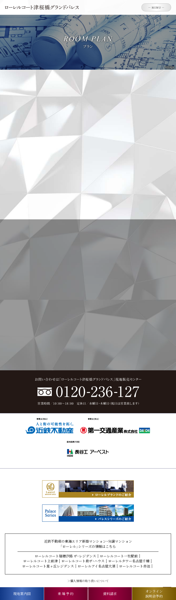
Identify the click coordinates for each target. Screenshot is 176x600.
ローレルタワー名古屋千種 (128, 560)
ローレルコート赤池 (134, 566)
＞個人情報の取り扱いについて (88, 580)
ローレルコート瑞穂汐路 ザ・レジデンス (65, 555)
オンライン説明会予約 (154, 594)
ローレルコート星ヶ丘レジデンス (48, 566)
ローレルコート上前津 (40, 560)
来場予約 (66, 593)
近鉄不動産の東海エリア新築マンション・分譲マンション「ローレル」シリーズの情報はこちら (88, 544)
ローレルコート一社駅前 (119, 555)
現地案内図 (22, 593)
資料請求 (110, 593)
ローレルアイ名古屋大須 (96, 566)
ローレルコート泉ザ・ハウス (83, 560)
